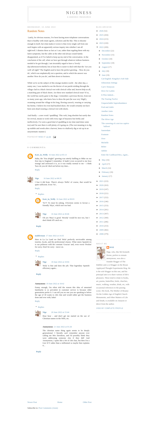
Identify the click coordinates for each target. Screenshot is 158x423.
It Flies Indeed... (108, 95)
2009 (101, 230)
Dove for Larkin (107, 91)
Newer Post (32, 402)
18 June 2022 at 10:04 (60, 262)
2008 (101, 234)
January (105, 176)
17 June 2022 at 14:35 (55, 235)
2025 (101, 35)
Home (59, 402)
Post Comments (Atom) (48, 408)
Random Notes (107, 115)
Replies (41, 194)
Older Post (87, 402)
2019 (101, 189)
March (105, 168)
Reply (37, 170)
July (104, 71)
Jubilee (104, 150)
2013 (101, 213)
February (106, 172)
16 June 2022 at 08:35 (53, 178)
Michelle (104, 142)
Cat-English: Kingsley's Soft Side (115, 78)
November (106, 55)
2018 (101, 193)
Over (103, 138)
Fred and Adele (107, 107)
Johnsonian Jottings (109, 83)
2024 (101, 39)
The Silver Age (107, 119)
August (105, 67)
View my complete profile (109, 308)
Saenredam (105, 130)
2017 (101, 197)
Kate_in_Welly (41, 155)
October (105, 59)
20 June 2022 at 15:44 (60, 312)
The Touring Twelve (109, 99)
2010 (101, 226)
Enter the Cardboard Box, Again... (115, 155)
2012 (101, 217)
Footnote (104, 134)
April (104, 164)
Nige (37, 178)
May (104, 160)
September (106, 63)
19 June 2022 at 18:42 (55, 283)
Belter (103, 146)
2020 (101, 185)
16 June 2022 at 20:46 (60, 214)
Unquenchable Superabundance (114, 103)
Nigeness (79, 12)
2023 (101, 43)
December (106, 51)
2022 (101, 47)
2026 (101, 31)
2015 (101, 205)
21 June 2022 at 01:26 (63, 327)
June (104, 75)
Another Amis (107, 111)
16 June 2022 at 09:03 (65, 199)
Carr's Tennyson (107, 87)
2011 (101, 222)
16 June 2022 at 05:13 (58, 155)
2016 (101, 201)
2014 (101, 209)
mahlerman (40, 235)
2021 (101, 181)
